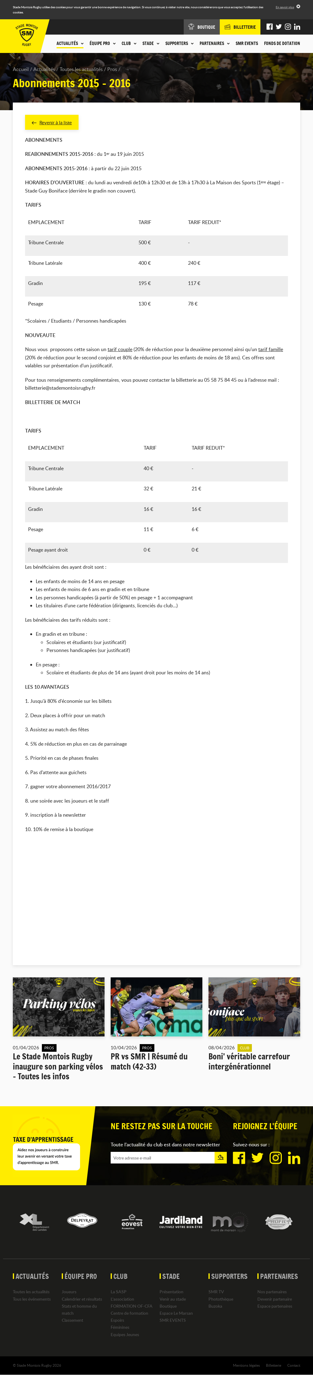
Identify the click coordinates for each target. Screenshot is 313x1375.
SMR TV (216, 1292)
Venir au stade (173, 1299)
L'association (122, 1299)
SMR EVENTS (247, 43)
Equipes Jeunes (125, 1335)
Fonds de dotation (282, 43)
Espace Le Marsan (176, 1313)
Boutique (168, 1306)
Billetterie (273, 1365)
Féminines (120, 1327)
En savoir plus (285, 7)
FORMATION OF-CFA (132, 1306)
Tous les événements (32, 1299)
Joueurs (69, 1292)
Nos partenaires (272, 1292)
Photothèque (220, 1299)
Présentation (171, 1292)
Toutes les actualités (81, 69)
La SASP (119, 1292)
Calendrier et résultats (82, 1299)
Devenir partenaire (274, 1299)
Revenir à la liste (53, 122)
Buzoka (215, 1306)
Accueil (21, 69)
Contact (293, 1365)
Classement (72, 1320)
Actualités (44, 69)
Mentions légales (246, 1365)
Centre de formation (129, 1313)
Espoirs (117, 1320)
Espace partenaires (274, 1306)
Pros (112, 69)
